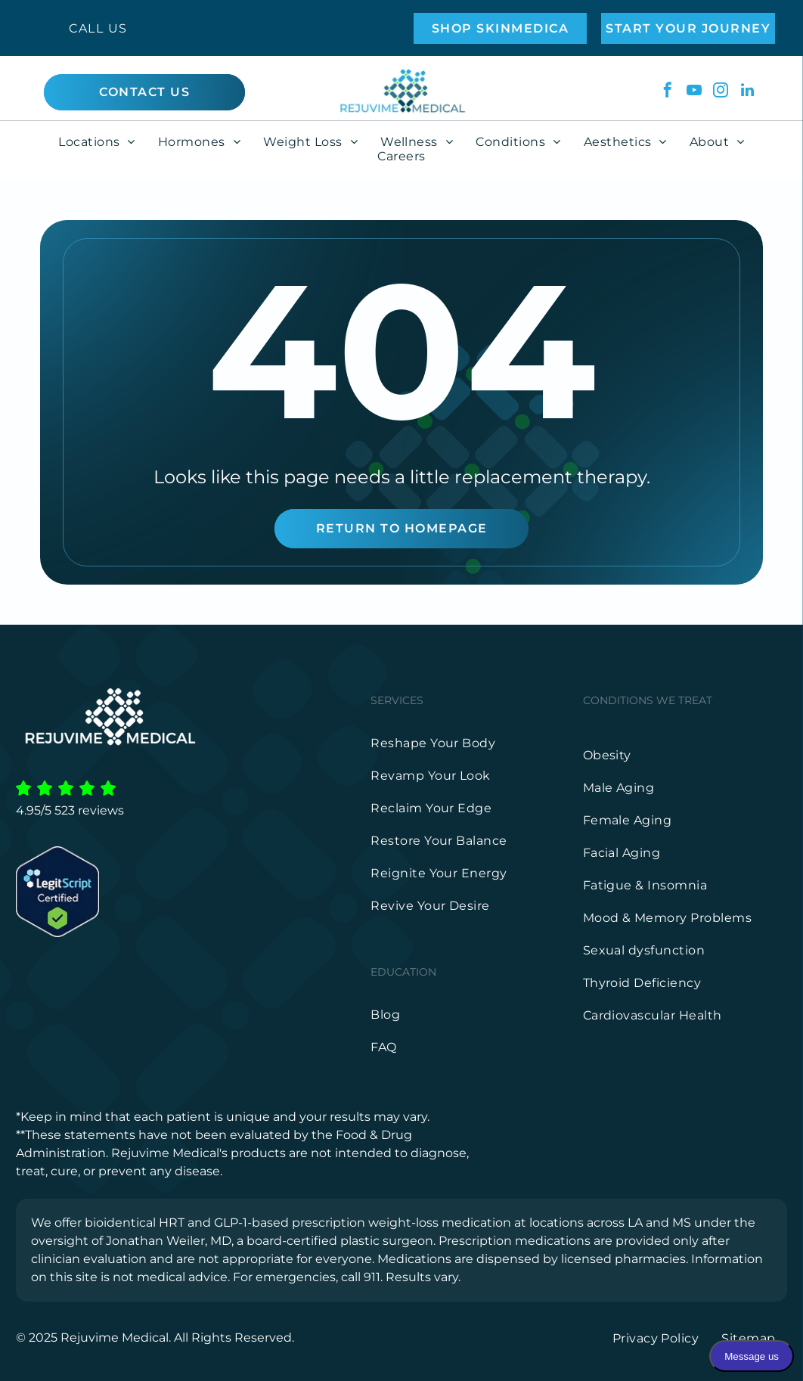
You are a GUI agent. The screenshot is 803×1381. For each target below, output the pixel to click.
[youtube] (694, 92)
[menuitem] (97, 142)
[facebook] (667, 92)
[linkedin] (747, 92)
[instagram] (720, 92)
